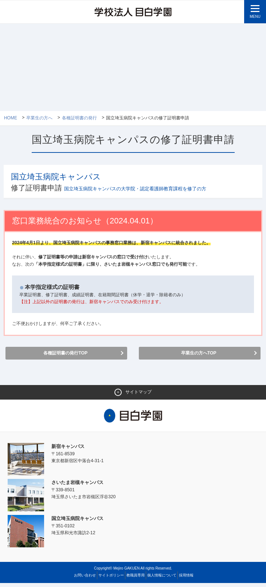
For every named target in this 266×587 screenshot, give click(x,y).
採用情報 (186, 579)
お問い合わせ (85, 579)
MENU (255, 17)
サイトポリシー (111, 579)
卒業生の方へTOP (199, 356)
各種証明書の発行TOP (65, 356)
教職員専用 (135, 579)
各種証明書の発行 (79, 118)
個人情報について (161, 579)
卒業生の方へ (40, 118)
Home (10, 118)
